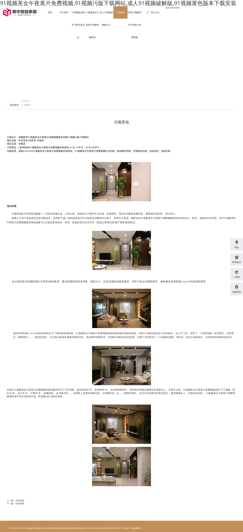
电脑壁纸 (126, 528)
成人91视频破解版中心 (106, 18)
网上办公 (155, 12)
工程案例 (120, 12)
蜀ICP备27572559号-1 (112, 528)
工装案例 (26, 104)
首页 (50, 12)
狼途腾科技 (136, 528)
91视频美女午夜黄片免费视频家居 (92, 25)
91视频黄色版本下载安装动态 (78, 25)
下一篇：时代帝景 (15, 503)
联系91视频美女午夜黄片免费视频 (134, 25)
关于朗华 (64, 12)
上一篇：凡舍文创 (15, 500)
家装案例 (14, 104)
